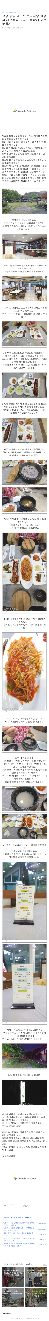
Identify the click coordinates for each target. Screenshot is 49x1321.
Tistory (37, 1318)
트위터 (30, 1254)
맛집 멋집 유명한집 (10, 12)
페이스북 (18, 1254)
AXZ (23, 1318)
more (45, 1264)
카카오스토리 (24, 1254)
